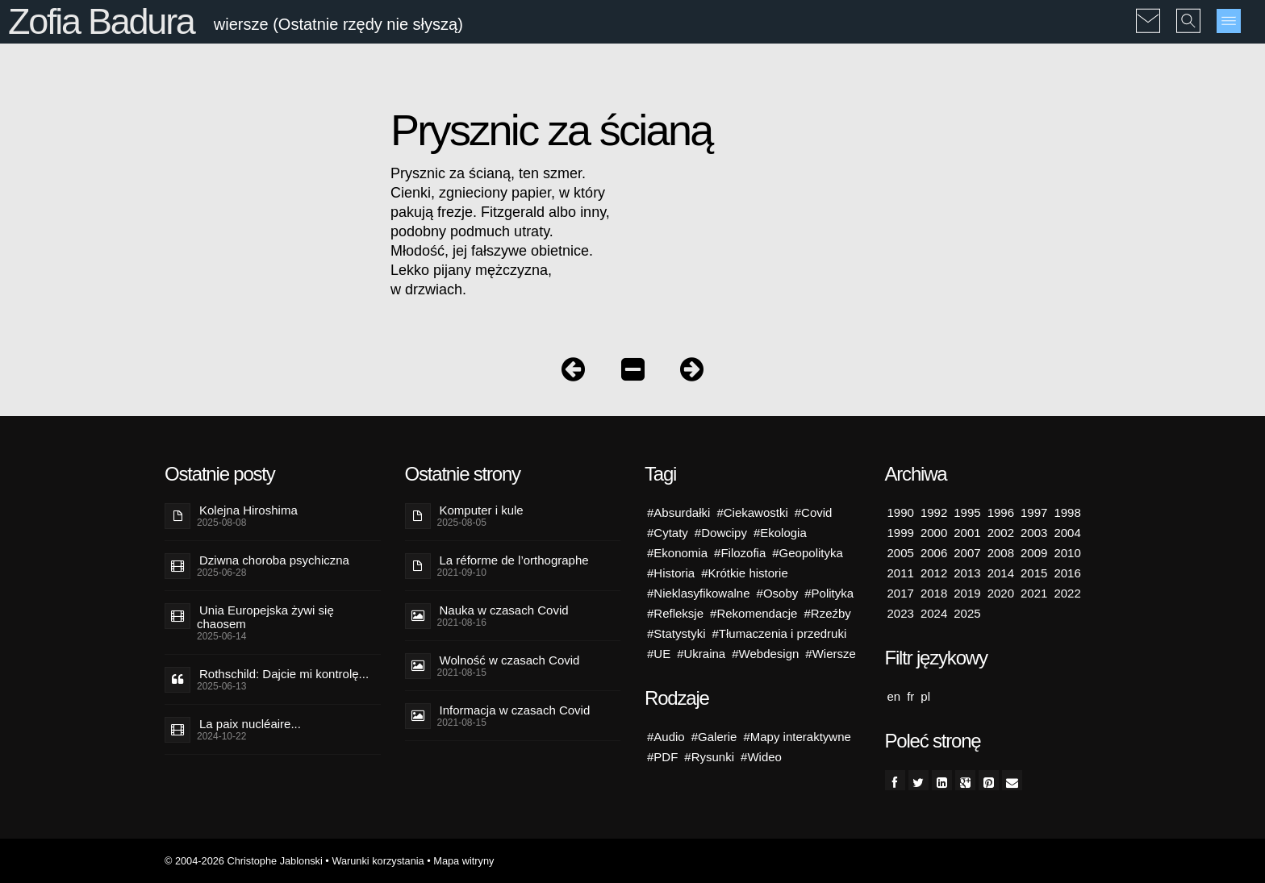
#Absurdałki (678, 512)
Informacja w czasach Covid (515, 710)
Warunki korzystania (378, 861)
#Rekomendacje (753, 613)
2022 (1067, 593)
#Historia (671, 573)
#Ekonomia (677, 553)
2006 (934, 553)
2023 (900, 613)
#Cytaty (667, 532)
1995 (967, 512)
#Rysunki (709, 757)
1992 (934, 512)
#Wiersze (830, 653)
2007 (967, 553)
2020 (1000, 593)
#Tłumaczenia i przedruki (779, 633)
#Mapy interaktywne (796, 736)
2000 (934, 532)
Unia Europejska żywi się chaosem (265, 617)
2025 (967, 613)
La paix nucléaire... (250, 724)
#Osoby (778, 593)
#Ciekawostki (751, 512)
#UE (658, 653)
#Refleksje (675, 613)
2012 (934, 573)
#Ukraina (701, 653)
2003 (1034, 532)
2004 (1067, 532)
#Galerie (714, 736)
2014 (1000, 573)
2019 (967, 593)
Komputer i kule (482, 510)
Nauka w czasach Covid (504, 610)
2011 (900, 573)
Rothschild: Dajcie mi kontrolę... (284, 674)
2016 (1067, 573)
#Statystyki (676, 633)
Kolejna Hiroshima (248, 510)
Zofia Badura (101, 21)
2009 (1034, 553)
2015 (1034, 573)
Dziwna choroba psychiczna (274, 560)
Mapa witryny (463, 861)
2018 (934, 593)
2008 (1000, 553)
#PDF (662, 757)
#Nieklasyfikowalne (698, 593)
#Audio (666, 736)
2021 (1034, 593)
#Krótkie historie (744, 573)
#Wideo (761, 757)
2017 (900, 593)
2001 (967, 532)
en (894, 696)
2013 (967, 573)
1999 (900, 532)
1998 (1067, 512)
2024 (934, 613)
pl (925, 696)
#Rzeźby (827, 613)
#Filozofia (740, 553)
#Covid (814, 512)
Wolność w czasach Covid (510, 660)
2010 (1067, 553)
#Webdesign (765, 653)
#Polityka (829, 593)
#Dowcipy (721, 532)
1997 (1034, 512)
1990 (900, 512)
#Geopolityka (807, 553)
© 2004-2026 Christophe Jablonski (244, 861)
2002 (1000, 532)
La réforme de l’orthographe (514, 560)
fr (910, 696)
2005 (900, 553)
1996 (1000, 512)
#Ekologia (780, 532)
